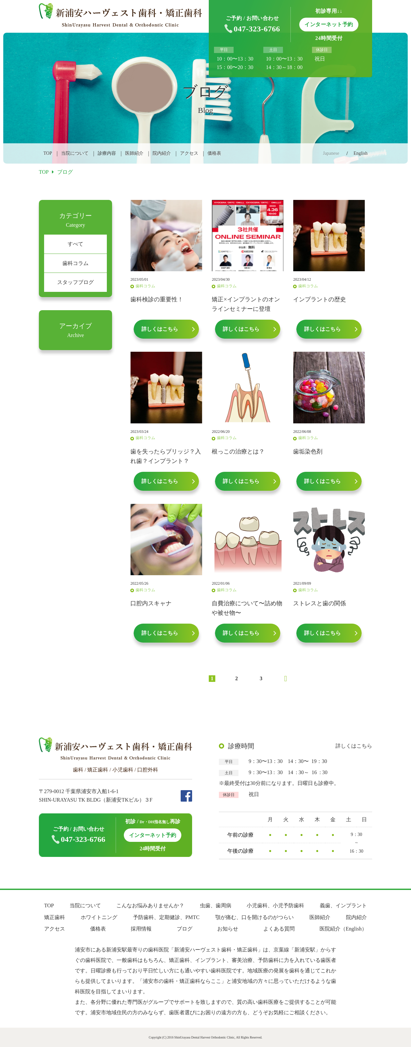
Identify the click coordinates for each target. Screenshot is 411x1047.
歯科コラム (75, 263)
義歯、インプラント (343, 905)
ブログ (184, 929)
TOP (47, 153)
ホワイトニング (99, 917)
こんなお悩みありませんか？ (150, 905)
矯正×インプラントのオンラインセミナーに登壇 (246, 304)
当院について (75, 153)
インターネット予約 (152, 835)
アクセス (189, 153)
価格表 (214, 153)
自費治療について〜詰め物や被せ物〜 (247, 608)
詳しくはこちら (354, 746)
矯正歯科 (54, 917)
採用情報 (141, 929)
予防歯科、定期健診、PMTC (166, 917)
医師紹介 (134, 153)
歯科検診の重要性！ (156, 299)
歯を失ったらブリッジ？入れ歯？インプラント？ (165, 456)
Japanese (331, 153)
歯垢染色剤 (307, 451)
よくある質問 (279, 929)
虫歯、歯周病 (215, 905)
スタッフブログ (75, 282)
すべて (75, 244)
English (360, 153)
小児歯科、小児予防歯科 (275, 905)
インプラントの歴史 (319, 299)
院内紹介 (162, 153)
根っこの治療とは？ (238, 451)
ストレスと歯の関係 (319, 603)
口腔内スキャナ (151, 603)
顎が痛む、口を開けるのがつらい (254, 917)
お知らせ (227, 929)
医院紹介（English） (343, 929)
